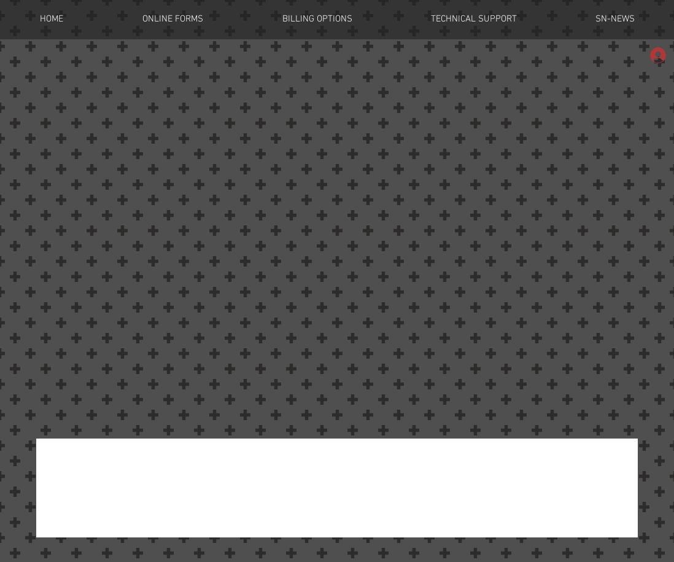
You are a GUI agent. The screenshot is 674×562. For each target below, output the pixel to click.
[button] (172, 19)
